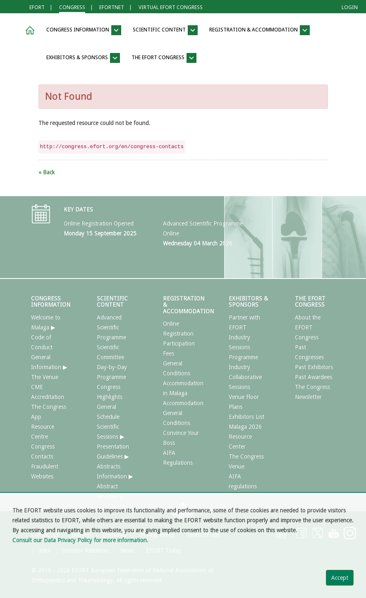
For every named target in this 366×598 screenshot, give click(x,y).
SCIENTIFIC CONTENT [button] (165, 30)
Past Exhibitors (314, 367)
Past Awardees (313, 377)
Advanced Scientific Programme (111, 327)
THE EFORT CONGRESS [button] (164, 58)
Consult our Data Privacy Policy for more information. (80, 540)
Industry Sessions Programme (243, 347)
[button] (28, 30)
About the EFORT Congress (308, 327)
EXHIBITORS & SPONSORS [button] (83, 58)
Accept (339, 577)
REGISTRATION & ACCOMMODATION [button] (259, 30)
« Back (46, 172)
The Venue (44, 377)
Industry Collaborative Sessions (245, 377)
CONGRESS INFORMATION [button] (83, 30)
